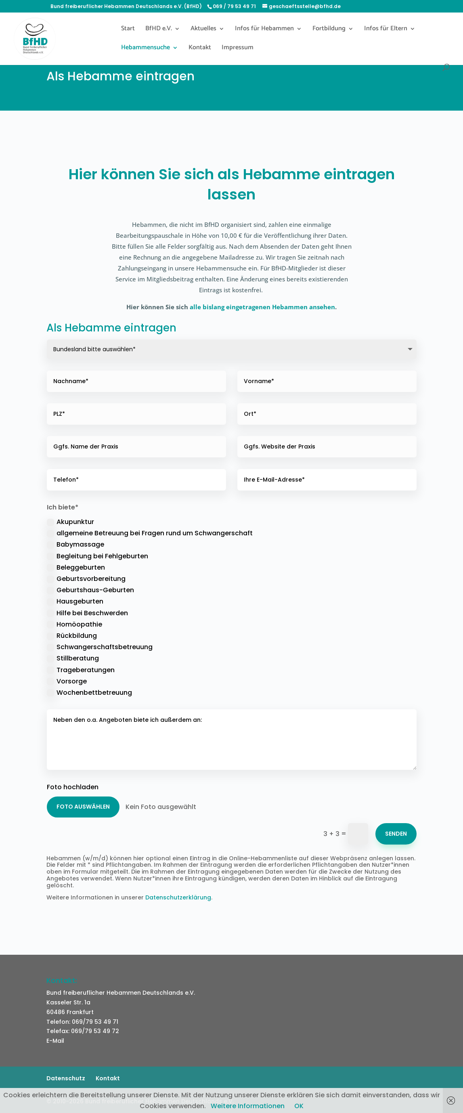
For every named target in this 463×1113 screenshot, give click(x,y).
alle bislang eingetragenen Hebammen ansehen (262, 307)
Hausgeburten (75, 601)
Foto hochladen (72, 787)
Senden (396, 834)
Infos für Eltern (385, 30)
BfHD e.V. (158, 30)
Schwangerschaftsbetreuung (100, 647)
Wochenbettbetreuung (89, 692)
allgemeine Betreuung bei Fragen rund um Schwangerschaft (150, 533)
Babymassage (75, 544)
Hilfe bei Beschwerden (87, 613)
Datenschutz (65, 1078)
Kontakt (200, 49)
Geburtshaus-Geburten (90, 590)
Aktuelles (203, 30)
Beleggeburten (76, 567)
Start (128, 30)
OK (299, 1106)
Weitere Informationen (248, 1106)
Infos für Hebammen (264, 30)
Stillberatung (73, 658)
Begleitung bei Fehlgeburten (97, 556)
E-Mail (55, 1041)
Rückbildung (72, 635)
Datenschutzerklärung (178, 897)
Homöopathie (74, 624)
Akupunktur (70, 521)
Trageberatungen (81, 670)
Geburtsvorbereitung (86, 578)
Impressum (237, 49)
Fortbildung (329, 30)
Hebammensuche (145, 49)
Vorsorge (67, 681)
